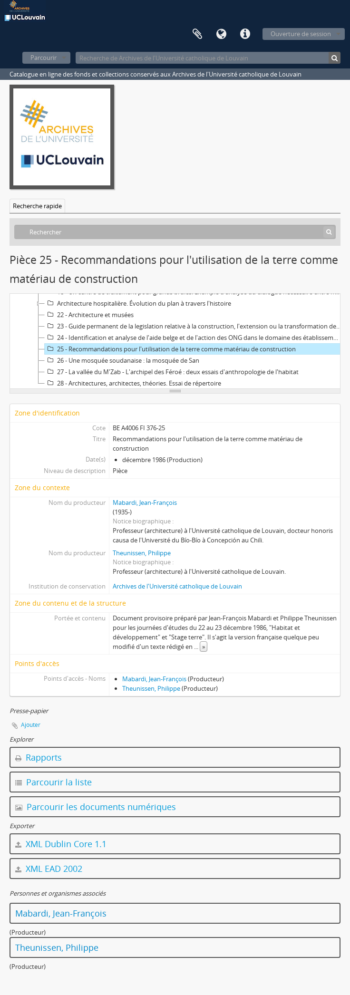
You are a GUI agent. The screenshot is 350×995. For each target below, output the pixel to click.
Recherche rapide (37, 206)
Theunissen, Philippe (142, 553)
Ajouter (30, 725)
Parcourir (43, 57)
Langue (221, 34)
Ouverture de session (301, 33)
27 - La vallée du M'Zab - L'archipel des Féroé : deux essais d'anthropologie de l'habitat (172, 371)
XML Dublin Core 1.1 (61, 844)
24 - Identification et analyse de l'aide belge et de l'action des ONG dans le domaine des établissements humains (194, 337)
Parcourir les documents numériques (95, 806)
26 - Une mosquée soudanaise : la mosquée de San (122, 360)
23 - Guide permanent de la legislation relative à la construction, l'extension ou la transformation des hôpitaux (194, 326)
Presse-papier (197, 34)
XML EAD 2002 (48, 868)
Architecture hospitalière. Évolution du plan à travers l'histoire (138, 303)
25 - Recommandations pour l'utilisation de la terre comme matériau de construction (170, 349)
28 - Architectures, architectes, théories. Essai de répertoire (133, 383)
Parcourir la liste (53, 782)
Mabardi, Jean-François (145, 502)
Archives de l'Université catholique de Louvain (177, 586)
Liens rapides (245, 34)
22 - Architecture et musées (89, 314)
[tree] (175, 341)
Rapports (38, 757)
